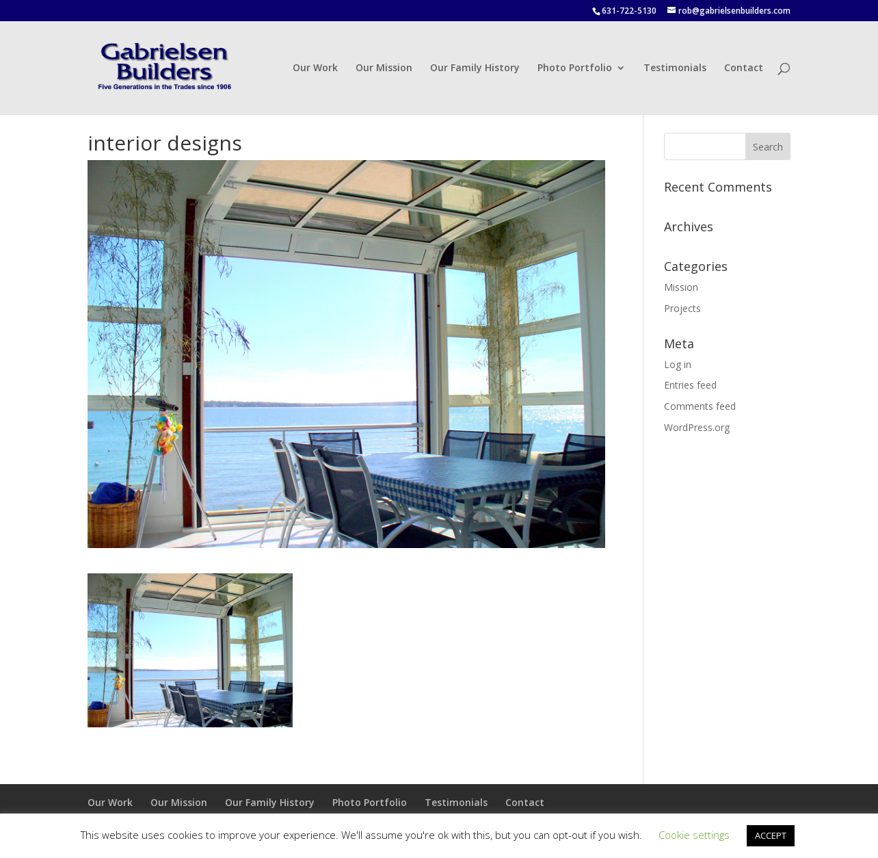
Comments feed (700, 406)
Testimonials (674, 68)
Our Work (315, 68)
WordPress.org (697, 427)
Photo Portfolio (574, 68)
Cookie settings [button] (694, 835)
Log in (677, 364)
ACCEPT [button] (770, 835)
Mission (681, 287)
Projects (682, 308)
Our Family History (475, 68)
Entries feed (690, 384)
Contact (743, 68)
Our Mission (384, 68)
